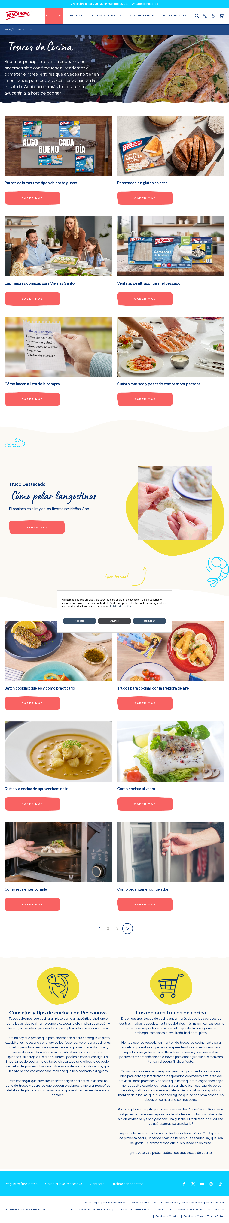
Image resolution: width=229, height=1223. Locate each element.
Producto (53, 15)
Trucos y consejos (106, 15)
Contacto (97, 1184)
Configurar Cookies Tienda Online (203, 1216)
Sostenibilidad (142, 15)
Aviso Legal (92, 1202)
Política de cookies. (121, 606)
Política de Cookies (114, 1202)
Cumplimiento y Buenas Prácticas (181, 1202)
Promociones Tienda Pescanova (90, 1209)
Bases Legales (215, 1202)
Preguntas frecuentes (21, 1184)
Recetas (76, 15)
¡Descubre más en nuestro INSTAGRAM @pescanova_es (114, 4)
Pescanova (19, 16)
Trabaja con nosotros (127, 1184)
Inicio (8, 29)
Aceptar (79, 621)
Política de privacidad (144, 1202)
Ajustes (114, 621)
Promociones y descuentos (186, 1209)
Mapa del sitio (216, 1209)
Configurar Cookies (167, 1216)
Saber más (33, 198)
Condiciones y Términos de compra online (140, 1209)
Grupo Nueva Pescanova (63, 1184)
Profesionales (175, 15)
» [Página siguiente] (127, 928)
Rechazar (149, 621)
